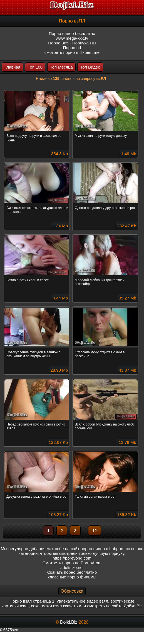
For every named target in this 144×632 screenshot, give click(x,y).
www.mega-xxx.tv (72, 38)
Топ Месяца (61, 67)
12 (94, 530)
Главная (12, 67)
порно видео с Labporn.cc (105, 548)
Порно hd (72, 47)
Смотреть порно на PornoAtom (72, 562)
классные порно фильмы (72, 577)
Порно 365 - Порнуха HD (72, 43)
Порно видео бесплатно (72, 33)
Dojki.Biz (68, 622)
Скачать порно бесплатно (72, 572)
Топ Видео (90, 67)
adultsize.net (72, 567)
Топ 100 (35, 67)
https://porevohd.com (72, 558)
